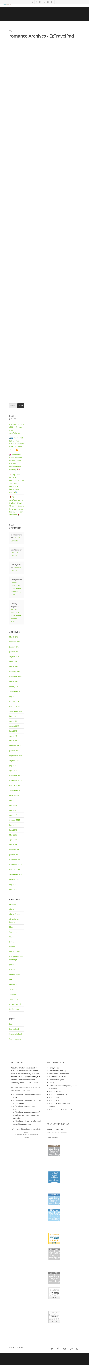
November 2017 (15, 780)
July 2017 (12, 800)
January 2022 (14, 686)
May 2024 (13, 662)
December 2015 (15, 860)
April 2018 (13, 770)
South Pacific (14, 994)
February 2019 (15, 746)
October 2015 (14, 869)
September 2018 (15, 756)
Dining (11, 942)
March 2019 (14, 741)
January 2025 (14, 652)
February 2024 (15, 671)
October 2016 (14, 820)
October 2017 (14, 785)
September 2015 (15, 874)
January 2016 (14, 855)
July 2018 (12, 765)
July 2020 (12, 716)
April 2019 (13, 736)
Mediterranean (15, 974)
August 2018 (14, 761)
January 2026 (14, 647)
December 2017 (15, 775)
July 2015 (12, 884)
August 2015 (14, 879)
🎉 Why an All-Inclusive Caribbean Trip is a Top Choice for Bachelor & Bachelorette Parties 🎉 (16, 483)
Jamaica (12, 964)
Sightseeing (13, 989)
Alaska (11, 909)
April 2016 (13, 840)
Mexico (12, 979)
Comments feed (15, 1034)
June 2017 (13, 805)
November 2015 (15, 864)
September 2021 (15, 691)
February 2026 (15, 642)
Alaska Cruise (14, 914)
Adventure (13, 904)
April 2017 (13, 815)
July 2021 (12, 696)
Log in (11, 1024)
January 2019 (14, 751)
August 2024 (14, 657)
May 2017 (13, 810)
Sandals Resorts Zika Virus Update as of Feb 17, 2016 (16, 589)
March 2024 (14, 666)
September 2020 (15, 711)
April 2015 (13, 889)
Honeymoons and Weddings (16, 958)
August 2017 (14, 795)
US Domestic (14, 1009)
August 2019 (14, 726)
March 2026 (14, 637)
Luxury (12, 969)
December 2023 (15, 676)
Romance (13, 984)
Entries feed (14, 1029)
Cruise (11, 937)
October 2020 (14, 706)
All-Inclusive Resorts (14, 920)
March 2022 (14, 681)
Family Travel (14, 952)
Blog (11, 927)
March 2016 (14, 845)
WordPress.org (15, 1039)
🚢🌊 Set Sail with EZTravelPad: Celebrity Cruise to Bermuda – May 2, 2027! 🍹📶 (16, 444)
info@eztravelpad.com (61, 1132)
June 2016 (13, 830)
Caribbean (13, 932)
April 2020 (13, 721)
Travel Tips (13, 999)
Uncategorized (15, 1004)
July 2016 (12, 825)
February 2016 (15, 850)
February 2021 (15, 701)
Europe (12, 947)
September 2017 (15, 790)
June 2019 (13, 731)
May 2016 (13, 835)
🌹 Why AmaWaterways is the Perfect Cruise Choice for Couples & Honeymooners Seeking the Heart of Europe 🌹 (16, 506)
